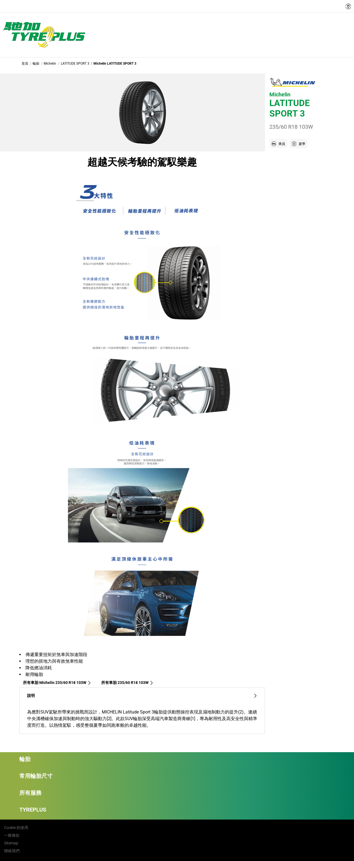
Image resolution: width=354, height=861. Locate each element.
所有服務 (176, 793)
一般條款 (12, 835)
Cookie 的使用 (16, 827)
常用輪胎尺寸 (176, 776)
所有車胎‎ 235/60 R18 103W (127, 682)
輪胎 (36, 63)
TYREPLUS (176, 809)
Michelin (50, 63)
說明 (142, 695)
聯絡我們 (12, 851)
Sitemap (11, 843)
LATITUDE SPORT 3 (75, 63)
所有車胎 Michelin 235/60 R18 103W (57, 682)
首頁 (25, 63)
